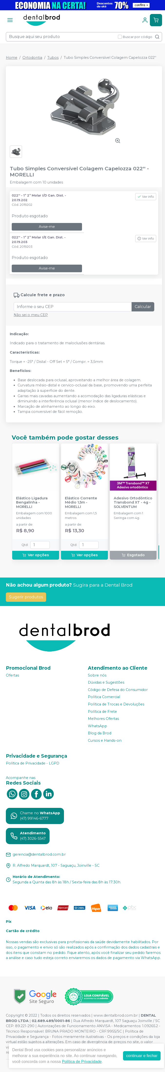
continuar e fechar (141, 1056)
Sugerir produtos (26, 597)
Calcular (143, 306)
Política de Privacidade (82, 1062)
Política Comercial (104, 697)
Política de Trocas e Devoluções (116, 704)
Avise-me (47, 226)
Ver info (145, 196)
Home (11, 57)
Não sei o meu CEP (31, 315)
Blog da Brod (99, 733)
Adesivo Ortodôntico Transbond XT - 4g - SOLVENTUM (133, 502)
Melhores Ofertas (103, 718)
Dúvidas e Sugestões (106, 682)
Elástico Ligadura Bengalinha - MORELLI (32, 502)
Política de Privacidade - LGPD (32, 763)
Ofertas (12, 675)
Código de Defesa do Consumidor (118, 690)
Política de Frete (102, 711)
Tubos (53, 57)
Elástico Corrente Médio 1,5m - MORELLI (81, 502)
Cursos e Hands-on (105, 740)
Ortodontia (32, 57)
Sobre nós (97, 675)
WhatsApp (97, 726)
